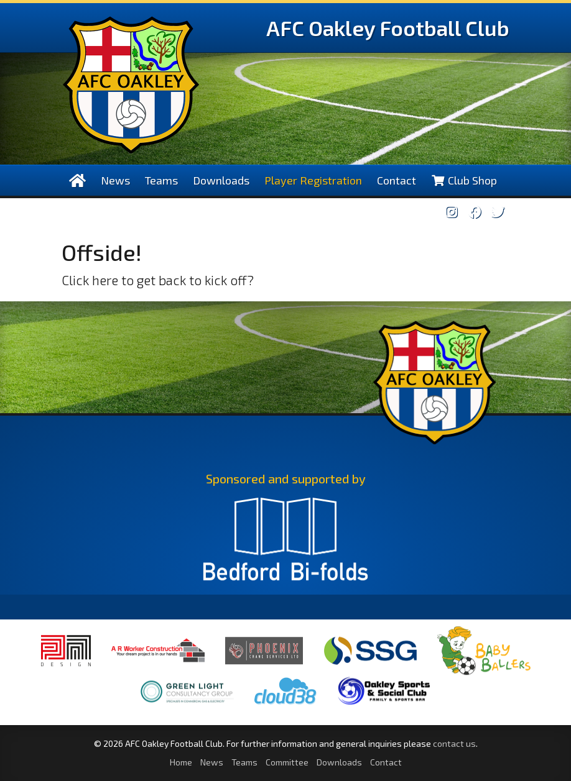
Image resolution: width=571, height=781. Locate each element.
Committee (287, 762)
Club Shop (464, 180)
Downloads (221, 180)
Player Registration (313, 180)
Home (181, 762)
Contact (396, 180)
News (115, 180)
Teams (161, 180)
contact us (454, 743)
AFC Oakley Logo (131, 85)
